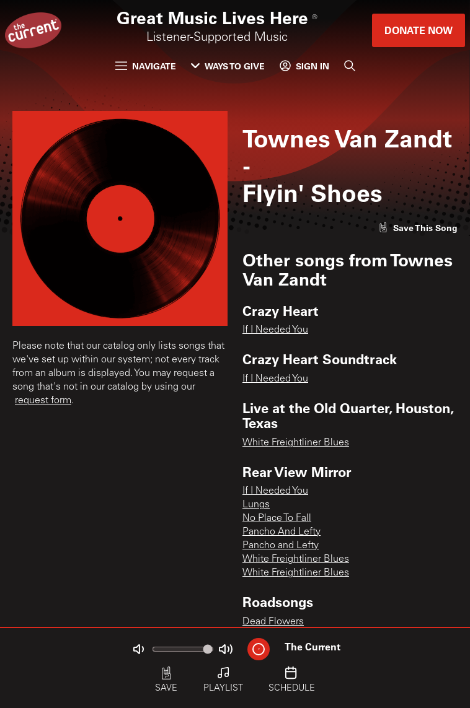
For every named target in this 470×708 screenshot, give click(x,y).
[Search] (349, 66)
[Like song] (418, 227)
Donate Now (418, 30)
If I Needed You (275, 330)
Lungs (256, 505)
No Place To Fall (276, 518)
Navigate (145, 66)
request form (43, 401)
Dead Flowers (273, 622)
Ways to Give (228, 66)
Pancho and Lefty (280, 546)
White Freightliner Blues (295, 443)
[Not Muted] (138, 649)
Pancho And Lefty (281, 532)
